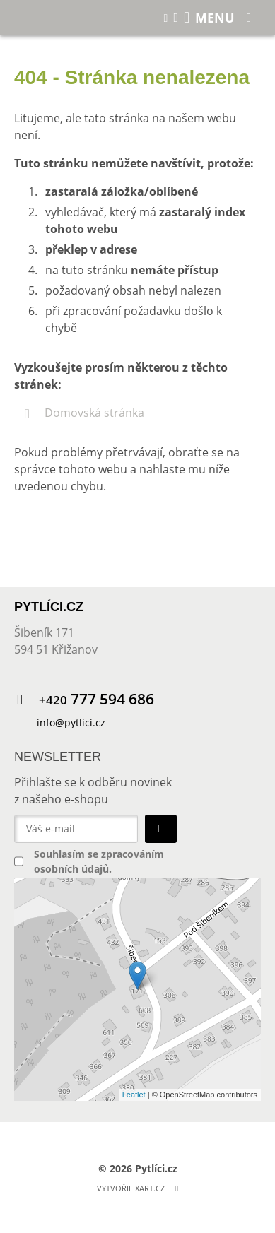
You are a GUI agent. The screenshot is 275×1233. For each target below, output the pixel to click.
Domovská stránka (94, 412)
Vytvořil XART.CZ (131, 1188)
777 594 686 (96, 699)
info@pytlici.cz (71, 722)
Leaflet (134, 1094)
